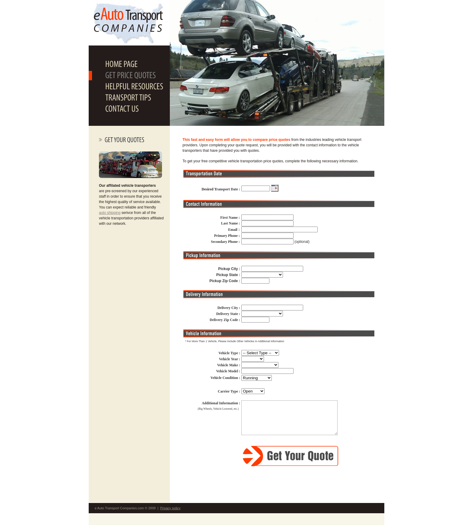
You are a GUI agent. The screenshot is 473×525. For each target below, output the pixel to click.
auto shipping (109, 213)
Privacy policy (170, 508)
